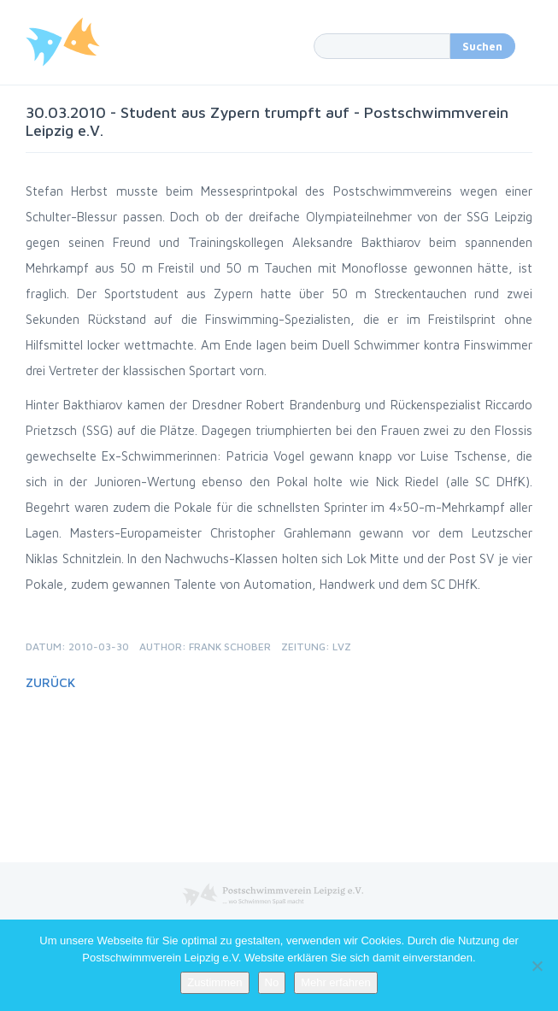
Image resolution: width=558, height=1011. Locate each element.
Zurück (50, 682)
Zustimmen (214, 982)
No (272, 982)
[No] (536, 965)
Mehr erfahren (336, 982)
